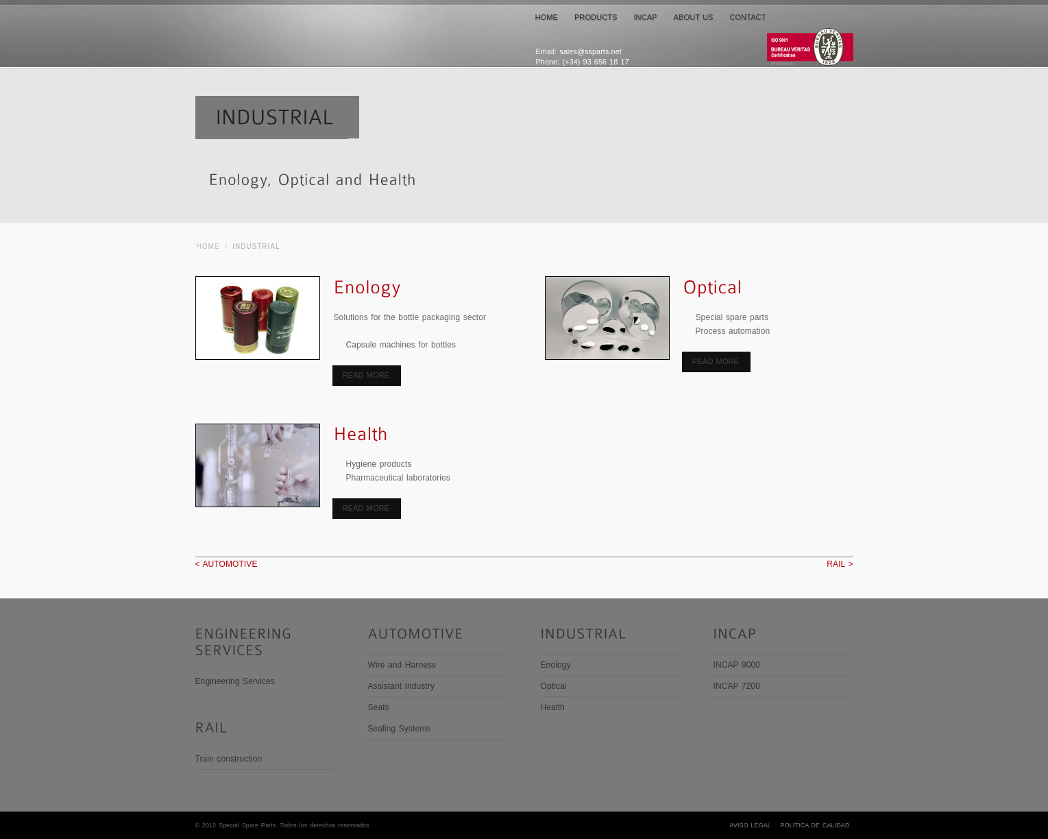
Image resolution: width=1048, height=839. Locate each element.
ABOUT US (694, 17)
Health (553, 707)
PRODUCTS (596, 17)
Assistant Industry (401, 686)
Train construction (229, 759)
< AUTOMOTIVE (226, 564)
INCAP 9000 (737, 665)
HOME (546, 17)
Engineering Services (235, 681)
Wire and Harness (402, 665)
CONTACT (747, 17)
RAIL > (840, 564)
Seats (378, 707)
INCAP (645, 17)
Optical (554, 686)
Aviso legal (749, 825)
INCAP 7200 (737, 686)
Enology (556, 665)
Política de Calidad (815, 825)
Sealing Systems (399, 728)
